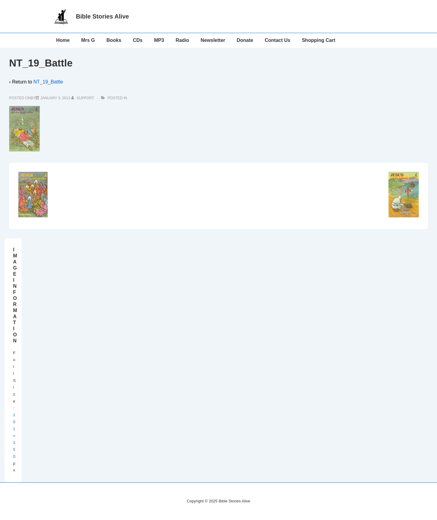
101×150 (14, 436)
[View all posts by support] (83, 98)
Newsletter (213, 40)
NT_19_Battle (48, 81)
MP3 (159, 40)
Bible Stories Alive (102, 16)
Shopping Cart (318, 40)
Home (62, 40)
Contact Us (277, 40)
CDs (138, 40)
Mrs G (88, 40)
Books (114, 40)
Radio (182, 40)
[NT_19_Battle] (55, 98)
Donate (245, 40)
